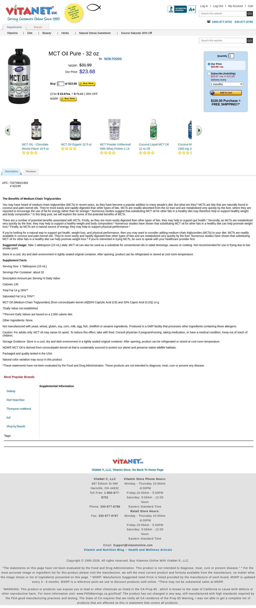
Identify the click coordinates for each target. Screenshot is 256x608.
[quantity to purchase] (60, 84)
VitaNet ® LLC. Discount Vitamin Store (128, 461)
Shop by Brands (16, 426)
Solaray (10, 391)
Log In (204, 6)
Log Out (218, 6)
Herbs (65, 33)
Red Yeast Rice (15, 400)
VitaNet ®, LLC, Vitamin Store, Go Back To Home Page (128, 469)
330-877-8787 (108, 515)
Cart (250, 6)
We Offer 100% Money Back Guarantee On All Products (74, 13)
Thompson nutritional (18, 408)
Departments (14, 27)
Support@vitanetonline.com (133, 545)
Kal (8, 417)
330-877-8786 (110, 506)
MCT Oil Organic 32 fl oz (76, 144)
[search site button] (250, 40)
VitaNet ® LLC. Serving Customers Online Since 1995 (33, 12)
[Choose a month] (226, 84)
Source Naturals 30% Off (136, 33)
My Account (235, 6)
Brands (38, 27)
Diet (29, 33)
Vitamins (12, 33)
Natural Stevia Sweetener (95, 33)
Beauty (46, 33)
